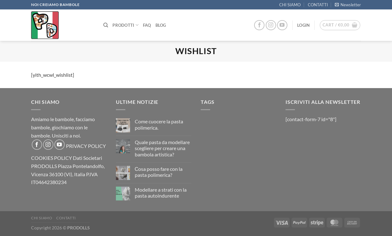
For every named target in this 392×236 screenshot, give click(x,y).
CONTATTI (318, 4)
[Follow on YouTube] (282, 25)
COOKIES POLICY (51, 158)
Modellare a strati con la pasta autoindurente (161, 193)
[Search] (105, 25)
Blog (160, 25)
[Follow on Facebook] (259, 25)
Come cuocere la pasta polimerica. (159, 124)
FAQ (147, 25)
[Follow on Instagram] (271, 25)
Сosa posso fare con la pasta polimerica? (159, 172)
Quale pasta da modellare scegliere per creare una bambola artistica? (162, 148)
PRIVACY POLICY (86, 146)
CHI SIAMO (290, 4)
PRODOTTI (125, 25)
